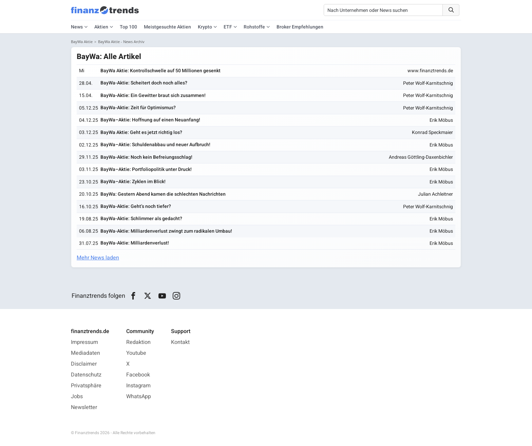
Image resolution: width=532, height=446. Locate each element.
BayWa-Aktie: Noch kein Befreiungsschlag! (146, 157)
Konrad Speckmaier (432, 132)
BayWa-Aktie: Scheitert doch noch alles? (143, 82)
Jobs (77, 396)
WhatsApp (138, 396)
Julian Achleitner (435, 194)
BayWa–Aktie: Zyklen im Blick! (133, 181)
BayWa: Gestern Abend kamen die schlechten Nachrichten (163, 194)
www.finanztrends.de (430, 70)
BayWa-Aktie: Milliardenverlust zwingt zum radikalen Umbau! (166, 231)
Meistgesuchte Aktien (167, 27)
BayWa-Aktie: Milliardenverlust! (134, 243)
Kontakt (180, 342)
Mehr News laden (98, 258)
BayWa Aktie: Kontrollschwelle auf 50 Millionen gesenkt (160, 70)
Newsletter (84, 407)
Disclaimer (84, 364)
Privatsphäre (86, 386)
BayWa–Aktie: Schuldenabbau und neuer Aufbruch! (155, 144)
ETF (228, 27)
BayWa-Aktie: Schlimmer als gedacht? (141, 218)
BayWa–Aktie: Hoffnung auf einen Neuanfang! (150, 119)
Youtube (136, 353)
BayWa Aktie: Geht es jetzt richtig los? (141, 132)
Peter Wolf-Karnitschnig (428, 83)
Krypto (205, 27)
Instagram (138, 386)
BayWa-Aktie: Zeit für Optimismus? (138, 107)
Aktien (101, 27)
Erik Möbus (441, 120)
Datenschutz (86, 375)
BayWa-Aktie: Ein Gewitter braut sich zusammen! (153, 95)
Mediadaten (85, 353)
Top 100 (128, 27)
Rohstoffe (254, 27)
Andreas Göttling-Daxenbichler (421, 157)
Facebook (138, 375)
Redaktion (138, 342)
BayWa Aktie (82, 41)
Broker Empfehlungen (300, 27)
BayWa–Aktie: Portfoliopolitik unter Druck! (146, 169)
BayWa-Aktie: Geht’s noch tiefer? (135, 206)
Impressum (84, 342)
